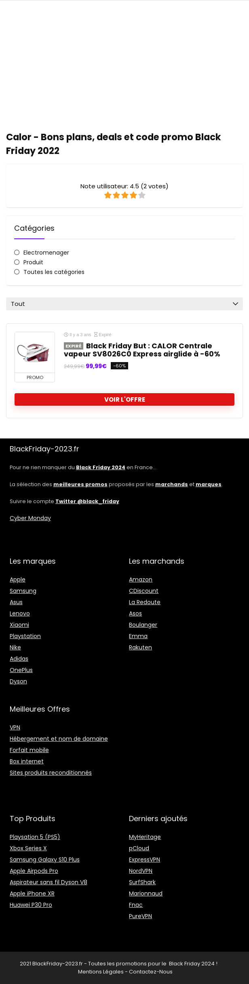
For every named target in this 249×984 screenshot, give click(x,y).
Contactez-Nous (151, 972)
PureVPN (140, 916)
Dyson (18, 681)
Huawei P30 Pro (31, 905)
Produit (33, 262)
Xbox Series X (28, 848)
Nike (15, 647)
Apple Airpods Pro (34, 871)
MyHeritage (145, 837)
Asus (16, 602)
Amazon (140, 579)
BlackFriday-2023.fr (57, 963)
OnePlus (21, 670)
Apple (17, 579)
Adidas (19, 659)
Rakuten (140, 647)
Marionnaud (145, 893)
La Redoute (144, 602)
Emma (138, 636)
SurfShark (142, 882)
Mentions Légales (101, 972)
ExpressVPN (144, 859)
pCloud (139, 848)
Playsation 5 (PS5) (35, 837)
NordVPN (140, 871)
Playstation (25, 636)
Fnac (136, 905)
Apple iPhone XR (32, 893)
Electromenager (46, 253)
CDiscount (143, 591)
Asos (135, 613)
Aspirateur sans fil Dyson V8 (48, 882)
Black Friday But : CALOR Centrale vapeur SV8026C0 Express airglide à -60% (142, 350)
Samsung (23, 591)
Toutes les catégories (53, 272)
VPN (15, 727)
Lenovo (20, 613)
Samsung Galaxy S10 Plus (45, 859)
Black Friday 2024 (192, 963)
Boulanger (143, 625)
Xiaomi (19, 625)
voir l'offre (124, 399)
